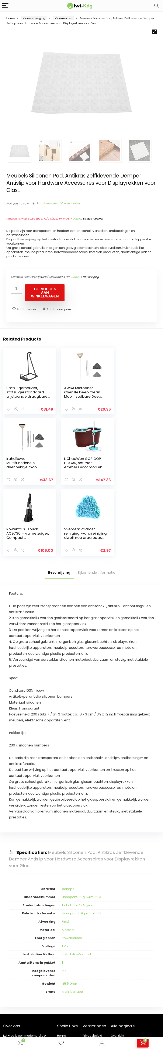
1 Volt (66, 875)
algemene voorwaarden (92, 972)
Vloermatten (63, 18)
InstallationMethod (76, 883)
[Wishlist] (61, 1043)
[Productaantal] (16, 289)
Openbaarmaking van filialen (96, 982)
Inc (64, 899)
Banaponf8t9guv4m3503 (81, 826)
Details (77, 218)
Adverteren (65, 992)
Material (68, 858)
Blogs (61, 976)
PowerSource (72, 867)
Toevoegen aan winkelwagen (45, 292)
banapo (68, 817)
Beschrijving (59, 501)
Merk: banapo (72, 920)
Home (10, 18)
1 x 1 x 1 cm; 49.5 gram (78, 834)
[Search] (156, 5)
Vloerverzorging (34, 18)
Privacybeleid (92, 964)
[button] (154, 32)
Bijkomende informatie (96, 501)
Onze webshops (64, 984)
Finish (66, 850)
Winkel (62, 970)
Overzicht (117, 965)
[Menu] (5, 5)
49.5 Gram (70, 912)
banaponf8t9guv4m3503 (81, 842)
